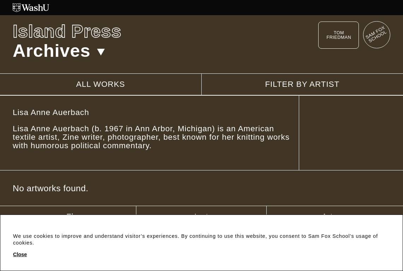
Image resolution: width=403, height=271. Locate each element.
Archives (59, 51)
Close (20, 254)
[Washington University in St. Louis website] (201, 7)
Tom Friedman (338, 35)
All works (100, 84)
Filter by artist (302, 84)
